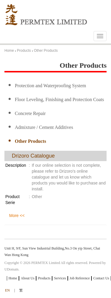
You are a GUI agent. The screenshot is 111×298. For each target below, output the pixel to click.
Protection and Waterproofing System (50, 85)
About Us (27, 278)
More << (17, 215)
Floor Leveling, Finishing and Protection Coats (59, 99)
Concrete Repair (30, 113)
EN (7, 290)
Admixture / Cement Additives (44, 127)
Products (24, 50)
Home (9, 50)
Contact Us (101, 278)
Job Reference (80, 278)
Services (60, 278)
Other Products (46, 50)
